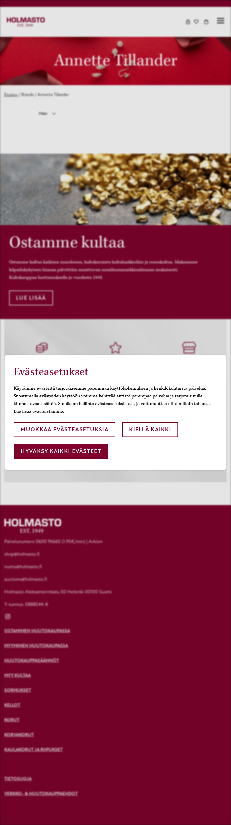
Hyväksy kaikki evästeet (61, 451)
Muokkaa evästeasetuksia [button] (64, 429)
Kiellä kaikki (150, 429)
